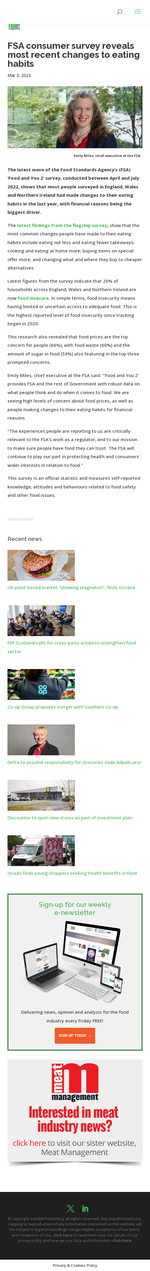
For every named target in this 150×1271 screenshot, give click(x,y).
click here (62, 1235)
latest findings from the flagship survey (62, 225)
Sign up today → (74, 1035)
